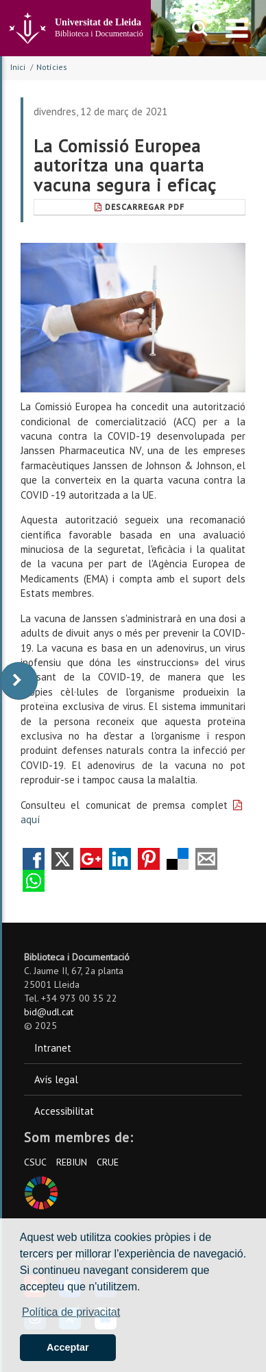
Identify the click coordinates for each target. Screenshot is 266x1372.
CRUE (108, 1162)
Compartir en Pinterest (149, 859)
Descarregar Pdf (139, 207)
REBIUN (71, 1162)
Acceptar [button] (68, 1347)
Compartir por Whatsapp (34, 881)
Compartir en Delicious (178, 859)
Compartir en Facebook (34, 859)
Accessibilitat (64, 1110)
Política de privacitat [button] (71, 1312)
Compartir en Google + (91, 859)
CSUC (35, 1162)
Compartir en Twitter (62, 859)
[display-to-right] (19, 681)
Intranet (52, 1047)
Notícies (51, 67)
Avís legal (56, 1079)
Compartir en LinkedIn (120, 859)
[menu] (237, 28)
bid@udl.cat (48, 1012)
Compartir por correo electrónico (206, 859)
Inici (17, 67)
